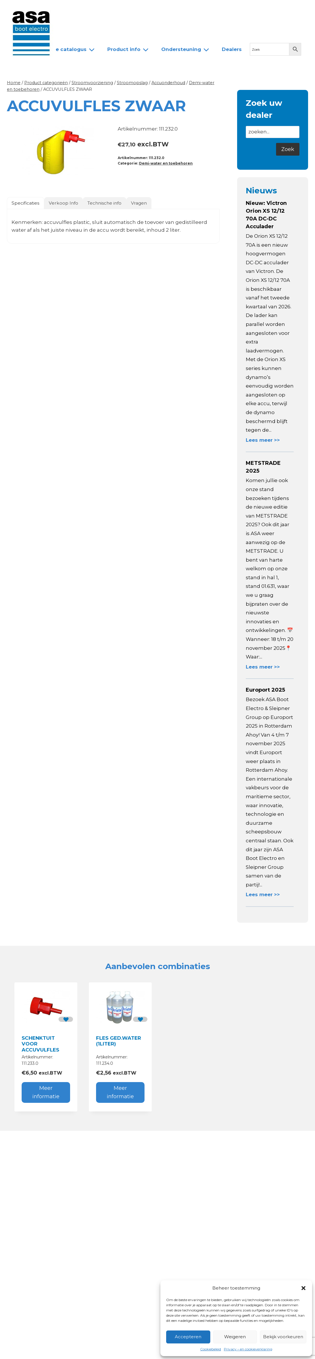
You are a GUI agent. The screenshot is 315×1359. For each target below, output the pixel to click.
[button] (303, 1288)
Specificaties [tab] (25, 203)
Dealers (161, 9)
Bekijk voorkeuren (283, 1336)
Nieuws (74, 9)
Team (134, 9)
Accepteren (188, 1336)
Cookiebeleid (210, 1349)
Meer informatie (45, 1092)
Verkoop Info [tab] (63, 203)
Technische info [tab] (104, 203)
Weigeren (235, 1336)
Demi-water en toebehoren (166, 163)
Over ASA (105, 9)
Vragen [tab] (139, 203)
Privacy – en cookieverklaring (248, 1349)
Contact (191, 9)
